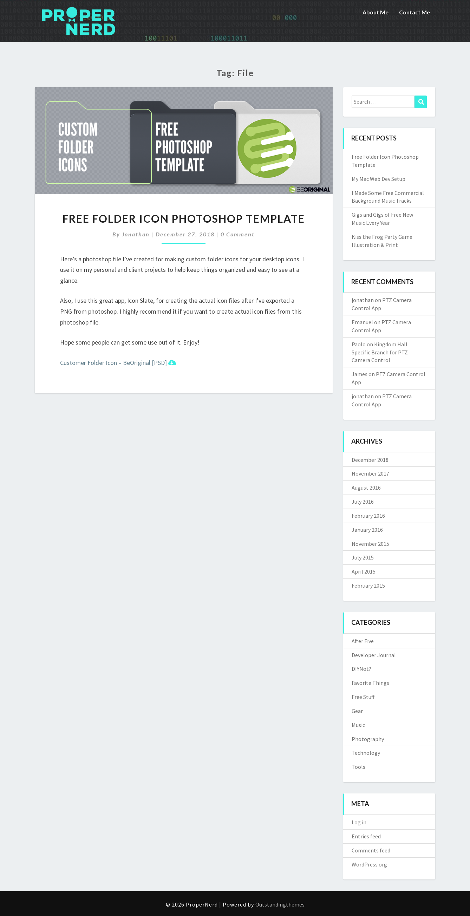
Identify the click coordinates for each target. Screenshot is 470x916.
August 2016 (366, 487)
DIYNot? (361, 668)
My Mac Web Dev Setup (378, 178)
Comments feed (371, 850)
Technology (366, 752)
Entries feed (366, 836)
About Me (376, 12)
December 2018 (370, 459)
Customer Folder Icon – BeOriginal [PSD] (118, 363)
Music (358, 724)
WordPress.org (369, 864)
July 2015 (363, 557)
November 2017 (370, 473)
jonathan (136, 234)
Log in (359, 822)
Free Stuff (363, 696)
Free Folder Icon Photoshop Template (184, 218)
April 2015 (364, 571)
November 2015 (370, 543)
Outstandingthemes (280, 904)
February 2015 (368, 585)
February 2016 (368, 515)
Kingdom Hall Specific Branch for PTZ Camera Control (380, 352)
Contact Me (414, 12)
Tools (358, 766)
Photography (368, 738)
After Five (363, 641)
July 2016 (363, 501)
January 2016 (367, 529)
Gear (357, 710)
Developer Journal (374, 655)
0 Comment (238, 234)
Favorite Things (370, 682)
